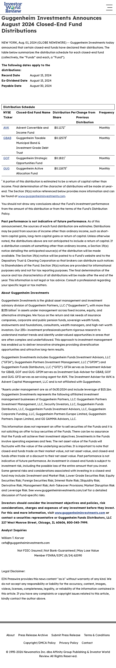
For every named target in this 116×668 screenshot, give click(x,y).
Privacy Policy (68, 643)
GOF (6, 158)
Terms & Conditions (97, 635)
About (10, 635)
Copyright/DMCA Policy (39, 643)
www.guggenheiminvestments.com (41, 196)
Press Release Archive (33, 635)
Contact (87, 643)
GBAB (7, 138)
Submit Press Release (65, 635)
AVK (6, 127)
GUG (6, 168)
